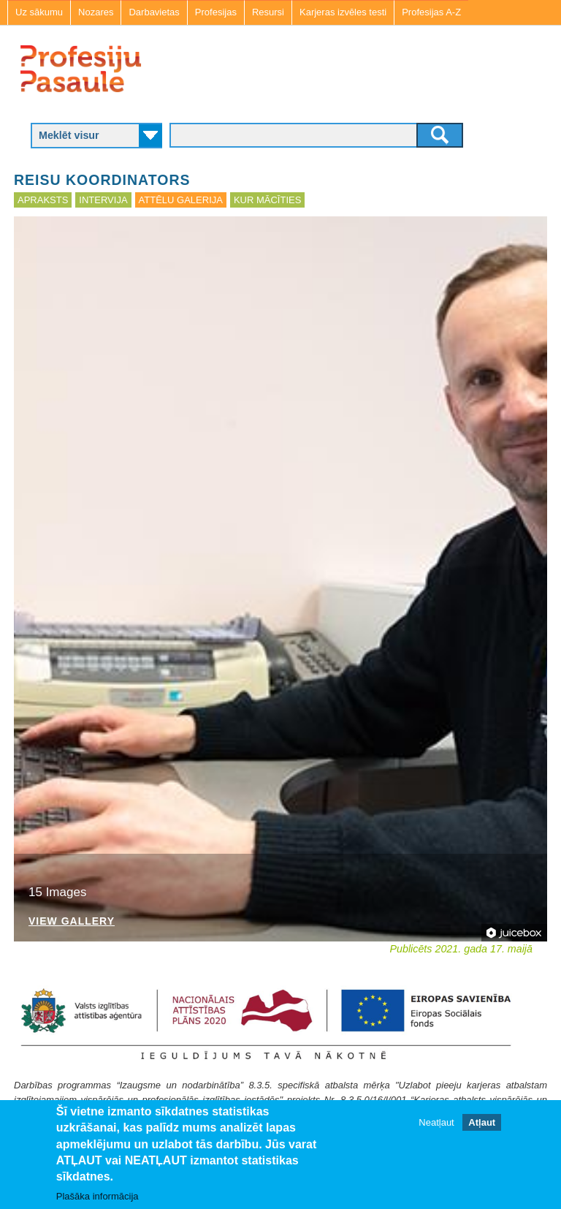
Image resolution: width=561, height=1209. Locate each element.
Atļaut (481, 1122)
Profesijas (216, 12)
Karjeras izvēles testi (342, 12)
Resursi (268, 12)
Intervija (103, 199)
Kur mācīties (267, 199)
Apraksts (43, 199)
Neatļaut (436, 1122)
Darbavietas (154, 12)
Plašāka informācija (97, 1196)
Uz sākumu (39, 12)
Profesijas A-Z (431, 12)
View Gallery (71, 921)
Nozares (95, 12)
